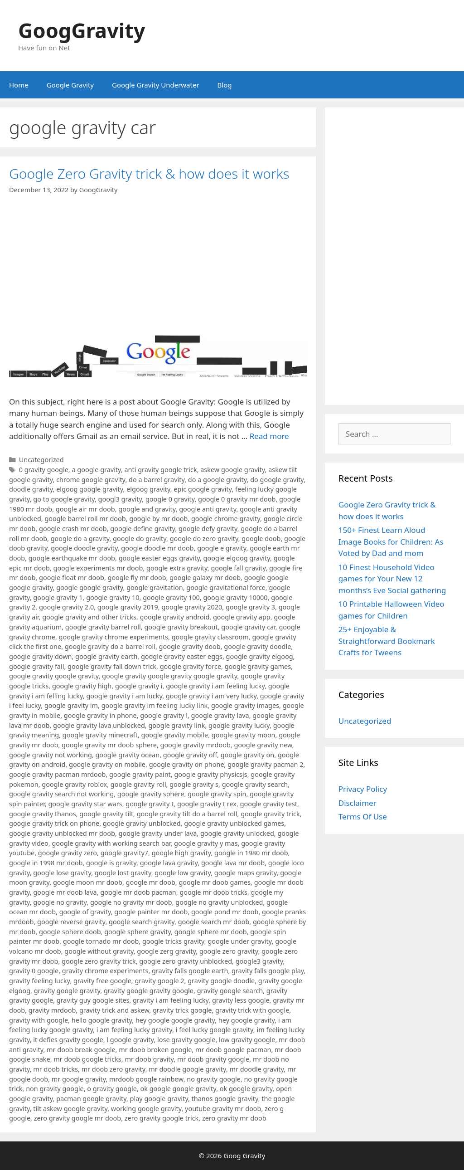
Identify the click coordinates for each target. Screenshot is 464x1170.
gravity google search (230, 990)
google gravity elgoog (259, 656)
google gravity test (268, 804)
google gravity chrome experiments (113, 637)
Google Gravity (70, 84)
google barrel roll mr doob (85, 518)
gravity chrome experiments (105, 970)
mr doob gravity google (213, 1059)
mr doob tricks (55, 1069)
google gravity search (255, 784)
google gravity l (164, 715)
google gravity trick (270, 813)
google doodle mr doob (157, 548)
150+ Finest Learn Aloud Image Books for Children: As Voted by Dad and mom (391, 541)
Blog (225, 84)
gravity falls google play (268, 970)
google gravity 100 (171, 597)
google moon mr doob (87, 882)
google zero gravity (228, 951)
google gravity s (193, 784)
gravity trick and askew (114, 1010)
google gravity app (242, 617)
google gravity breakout (181, 627)
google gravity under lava (158, 833)
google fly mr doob (137, 577)
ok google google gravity (178, 1088)
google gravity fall (36, 666)
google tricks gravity (173, 941)
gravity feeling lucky (39, 980)
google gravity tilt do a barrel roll (187, 813)
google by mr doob (158, 518)
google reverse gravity (71, 921)
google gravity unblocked (142, 823)
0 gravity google (43, 469)
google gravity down (40, 656)
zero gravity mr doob (234, 1118)
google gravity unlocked (237, 833)
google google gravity (89, 587)
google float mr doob (71, 577)
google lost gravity (123, 872)
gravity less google (241, 1000)
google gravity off (190, 755)
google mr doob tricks (213, 892)
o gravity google (112, 1088)
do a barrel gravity (156, 479)
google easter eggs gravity (159, 558)
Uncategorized (41, 459)
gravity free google (102, 980)
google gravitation (154, 587)
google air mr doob (85, 509)
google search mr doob (214, 921)
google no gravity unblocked (219, 902)
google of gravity (85, 911)
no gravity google (214, 1079)
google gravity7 (124, 852)
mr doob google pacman (233, 1049)
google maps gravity (245, 872)
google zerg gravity (166, 951)
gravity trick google (182, 1010)
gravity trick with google (252, 1010)
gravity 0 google (33, 970)
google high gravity (181, 852)
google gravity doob (190, 646)
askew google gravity (232, 469)
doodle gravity (31, 489)
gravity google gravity (67, 990)
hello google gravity (102, 1020)
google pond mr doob (224, 911)
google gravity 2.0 (66, 607)
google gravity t (150, 804)
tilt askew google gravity (70, 1108)
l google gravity (130, 1039)
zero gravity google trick (162, 1118)
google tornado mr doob (101, 941)
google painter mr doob (151, 911)
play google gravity (159, 1098)
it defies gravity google (68, 1039)
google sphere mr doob (210, 931)
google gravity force (190, 666)
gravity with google (38, 1020)
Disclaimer (357, 803)
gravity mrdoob (52, 1010)
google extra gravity (177, 568)
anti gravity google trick (160, 469)
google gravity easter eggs (181, 656)
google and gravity (146, 509)
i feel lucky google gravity (214, 1029)
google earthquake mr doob (72, 558)
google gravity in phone (100, 715)
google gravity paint (140, 774)
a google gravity (96, 469)
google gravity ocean (127, 755)
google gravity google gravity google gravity (169, 676)
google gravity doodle (257, 646)
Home (19, 84)
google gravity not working (50, 755)
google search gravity (141, 921)
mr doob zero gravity (113, 1069)
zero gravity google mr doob (77, 1118)
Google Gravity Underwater (155, 84)
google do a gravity (80, 538)
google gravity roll (138, 784)
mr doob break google (81, 1049)
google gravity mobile (174, 735)
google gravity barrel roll (103, 627)
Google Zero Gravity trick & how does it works (149, 173)
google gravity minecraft (100, 735)
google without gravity (98, 951)
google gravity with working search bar (111, 843)
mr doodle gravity (257, 1069)
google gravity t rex (207, 804)
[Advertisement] (394, 256)
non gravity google (54, 1088)
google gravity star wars (85, 804)
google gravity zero (67, 852)
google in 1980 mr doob (251, 852)
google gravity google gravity (53, 676)
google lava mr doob (233, 862)
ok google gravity (246, 1088)
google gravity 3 (250, 607)
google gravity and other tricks (89, 617)
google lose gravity (62, 872)
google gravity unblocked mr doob (62, 833)
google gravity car (248, 627)
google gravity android (175, 617)
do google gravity (277, 479)
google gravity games (258, 666)
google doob (261, 538)
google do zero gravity (204, 538)
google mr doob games (215, 882)
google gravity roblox (74, 784)
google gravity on (248, 755)
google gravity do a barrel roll (110, 646)
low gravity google (247, 1039)
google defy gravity (208, 528)
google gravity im (71, 705)
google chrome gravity (225, 518)
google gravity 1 (57, 597)
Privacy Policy (362, 789)
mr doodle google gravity (187, 1069)
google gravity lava (220, 715)
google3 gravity (259, 961)
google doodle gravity (84, 548)
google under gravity (239, 941)
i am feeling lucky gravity (134, 1029)
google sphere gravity (137, 931)
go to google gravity (64, 499)
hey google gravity (246, 1020)
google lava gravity (169, 862)
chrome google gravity (90, 479)
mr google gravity (79, 1079)
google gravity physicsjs (210, 774)
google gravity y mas (206, 843)
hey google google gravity (175, 1020)
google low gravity (183, 872)
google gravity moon (244, 735)
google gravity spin (217, 794)
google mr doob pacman (138, 892)
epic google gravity (203, 489)
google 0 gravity (170, 499)
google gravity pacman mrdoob (57, 774)
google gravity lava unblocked (99, 725)
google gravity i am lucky (124, 696)
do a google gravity (217, 479)
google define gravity (142, 528)
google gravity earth (106, 656)
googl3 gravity (120, 499)
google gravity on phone (186, 764)
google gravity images (245, 705)
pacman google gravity (91, 1098)
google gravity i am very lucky (211, 696)
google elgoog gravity (236, 558)
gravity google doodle (221, 980)
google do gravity (139, 538)
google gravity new (263, 745)
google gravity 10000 (235, 597)
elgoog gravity (148, 489)
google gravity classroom (210, 637)
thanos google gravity (225, 1098)
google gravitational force (226, 587)
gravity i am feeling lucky (170, 1000)
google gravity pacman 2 (265, 764)
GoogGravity (81, 30)
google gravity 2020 (191, 607)
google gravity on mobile (107, 764)
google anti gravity (207, 509)
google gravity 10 (112, 597)
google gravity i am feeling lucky (215, 686)
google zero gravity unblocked (185, 961)
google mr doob (150, 882)
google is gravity (111, 862)
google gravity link (176, 725)
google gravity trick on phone (54, 823)
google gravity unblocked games (234, 823)
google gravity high (81, 686)
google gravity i (139, 686)
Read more (269, 436)
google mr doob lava (65, 892)
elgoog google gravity (89, 489)
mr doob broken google (155, 1049)
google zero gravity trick (99, 961)
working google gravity (146, 1108)
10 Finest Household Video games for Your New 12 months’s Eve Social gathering (392, 578)
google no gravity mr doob (131, 902)
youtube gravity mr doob (223, 1108)
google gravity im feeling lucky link (155, 705)
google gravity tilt (106, 813)
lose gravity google (186, 1039)
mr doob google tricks (87, 1059)
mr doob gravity (149, 1059)
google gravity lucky (239, 725)
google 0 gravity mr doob (237, 499)
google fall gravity (238, 568)
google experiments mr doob (98, 568)
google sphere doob (70, 931)
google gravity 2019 (127, 607)
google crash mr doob (73, 528)
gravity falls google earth (190, 970)
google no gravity (60, 902)
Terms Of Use (362, 816)
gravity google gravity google (148, 990)
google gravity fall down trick (112, 666)
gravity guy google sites (93, 1000)
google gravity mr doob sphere (109, 745)
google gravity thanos (42, 813)
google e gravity (221, 548)
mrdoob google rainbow (146, 1079)
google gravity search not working (61, 794)
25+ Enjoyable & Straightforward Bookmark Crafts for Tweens (386, 641)
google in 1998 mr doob (45, 862)
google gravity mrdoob (195, 745)
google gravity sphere (150, 794)
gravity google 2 (159, 980)
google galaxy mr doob (205, 577)
